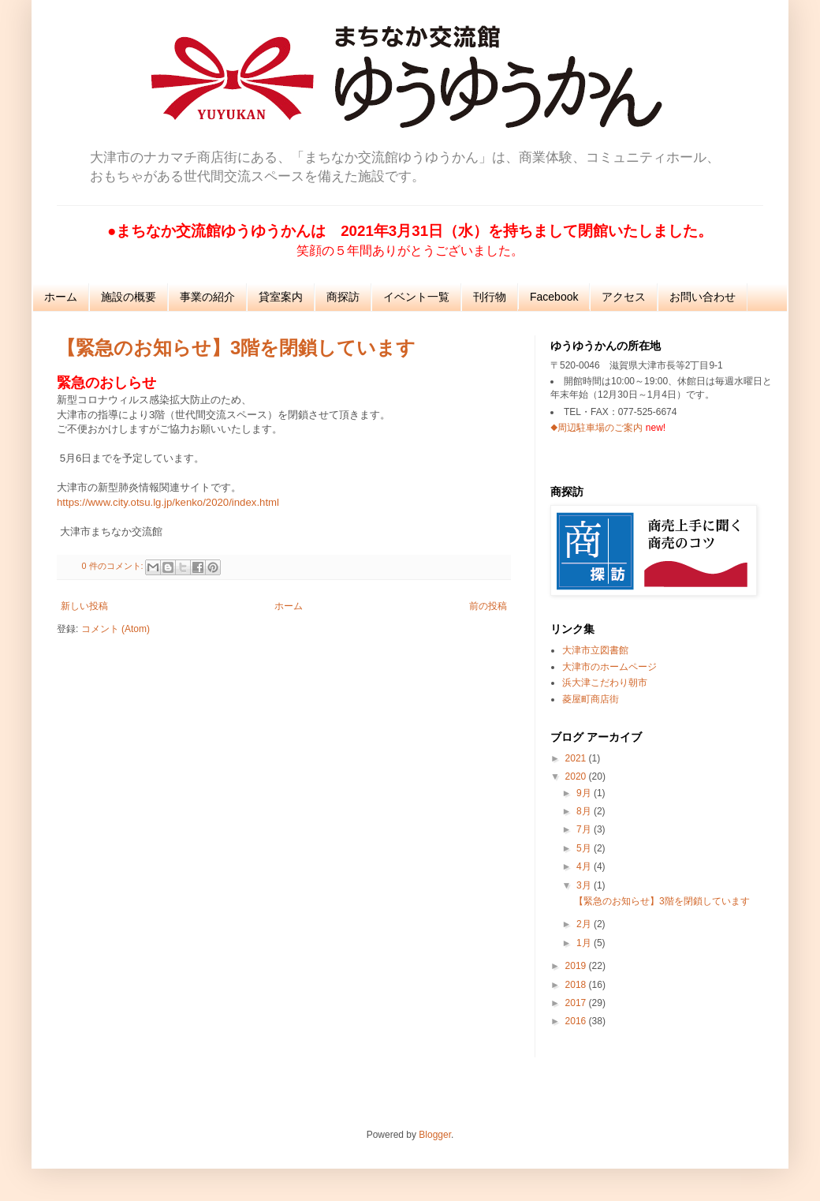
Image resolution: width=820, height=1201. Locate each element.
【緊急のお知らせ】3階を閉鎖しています (236, 347)
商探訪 (343, 296)
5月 (585, 848)
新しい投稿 (84, 606)
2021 (577, 758)
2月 (585, 924)
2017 (577, 1002)
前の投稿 (488, 606)
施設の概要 (128, 296)
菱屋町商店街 (590, 699)
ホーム (60, 296)
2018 (577, 984)
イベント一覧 (416, 296)
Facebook (554, 296)
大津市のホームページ (609, 666)
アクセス (624, 296)
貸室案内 (281, 296)
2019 (577, 965)
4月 (585, 866)
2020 (577, 776)
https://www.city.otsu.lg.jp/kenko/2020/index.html (168, 502)
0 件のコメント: (114, 566)
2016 (577, 1021)
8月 (585, 811)
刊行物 (489, 296)
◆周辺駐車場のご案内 (596, 427)
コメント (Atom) (115, 628)
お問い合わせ (702, 296)
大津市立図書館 (595, 650)
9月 (585, 793)
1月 (585, 942)
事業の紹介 (207, 296)
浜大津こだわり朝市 (604, 682)
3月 (585, 885)
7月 (585, 829)
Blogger (435, 1134)
